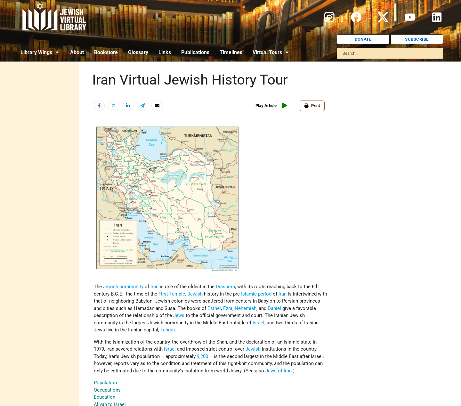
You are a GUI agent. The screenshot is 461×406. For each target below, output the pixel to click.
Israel (258, 323)
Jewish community (123, 286)
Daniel (274, 308)
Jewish (195, 294)
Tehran (167, 330)
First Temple (171, 294)
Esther (214, 308)
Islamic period (256, 294)
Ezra (227, 308)
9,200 (202, 356)
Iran (154, 286)
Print (312, 105)
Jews (178, 315)
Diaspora (225, 286)
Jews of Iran (278, 371)
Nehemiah (245, 308)
